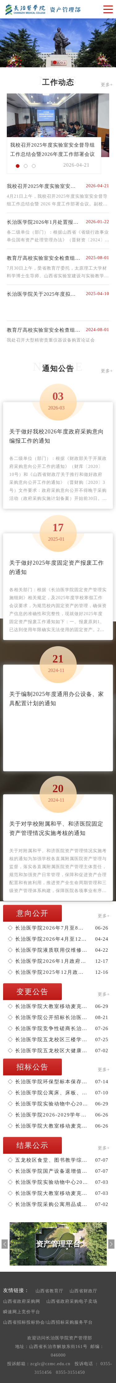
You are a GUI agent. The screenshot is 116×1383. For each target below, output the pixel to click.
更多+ (107, 84)
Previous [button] (4, 1244)
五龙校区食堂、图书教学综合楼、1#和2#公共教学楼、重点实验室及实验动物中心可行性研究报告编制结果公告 (48, 1160)
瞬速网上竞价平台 (21, 1312)
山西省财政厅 (83, 1291)
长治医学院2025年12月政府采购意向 (48, 972)
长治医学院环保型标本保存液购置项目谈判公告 (48, 1081)
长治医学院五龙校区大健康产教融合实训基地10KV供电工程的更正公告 (48, 1050)
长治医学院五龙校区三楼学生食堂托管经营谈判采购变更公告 (48, 1039)
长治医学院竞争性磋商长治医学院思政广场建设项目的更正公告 (48, 1028)
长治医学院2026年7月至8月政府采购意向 (48, 928)
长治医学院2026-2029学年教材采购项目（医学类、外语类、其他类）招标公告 (48, 1114)
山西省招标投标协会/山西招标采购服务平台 (48, 1322)
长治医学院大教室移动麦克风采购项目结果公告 (48, 1193)
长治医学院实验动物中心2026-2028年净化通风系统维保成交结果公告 (48, 1182)
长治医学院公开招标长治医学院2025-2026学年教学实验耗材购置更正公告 (48, 1017)
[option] (58, 42)
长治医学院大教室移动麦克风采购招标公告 (48, 1125)
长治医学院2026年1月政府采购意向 (48, 961)
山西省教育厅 (49, 1291)
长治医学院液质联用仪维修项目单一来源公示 (48, 950)
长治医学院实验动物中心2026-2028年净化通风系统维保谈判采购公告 (48, 1103)
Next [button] (111, 1244)
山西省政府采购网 (21, 1301)
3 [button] (35, 167)
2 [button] (63, 64)
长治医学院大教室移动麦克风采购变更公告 (48, 1006)
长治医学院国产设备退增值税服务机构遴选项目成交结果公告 (48, 1171)
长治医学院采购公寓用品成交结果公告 (48, 1204)
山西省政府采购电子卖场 (71, 1301)
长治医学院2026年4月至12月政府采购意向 (48, 939)
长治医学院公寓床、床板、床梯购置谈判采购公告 (48, 1092)
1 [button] (56, 64)
